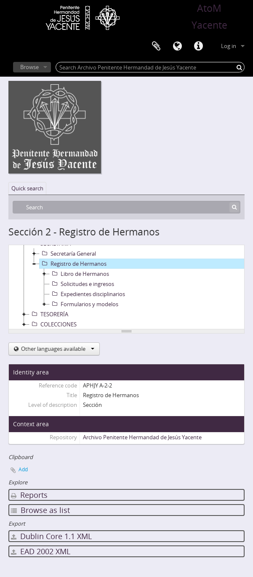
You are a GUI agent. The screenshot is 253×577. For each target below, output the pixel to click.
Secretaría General (68, 253)
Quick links (198, 46)
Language (177, 46)
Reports (29, 495)
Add (23, 469)
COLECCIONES (53, 324)
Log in (228, 46)
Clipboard (156, 46)
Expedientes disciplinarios (87, 294)
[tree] (126, 287)
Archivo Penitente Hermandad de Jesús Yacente (142, 437)
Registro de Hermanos (73, 264)
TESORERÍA (48, 314)
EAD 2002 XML (40, 551)
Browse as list (40, 510)
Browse (29, 67)
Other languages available (57, 349)
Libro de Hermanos (79, 274)
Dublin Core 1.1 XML (51, 536)
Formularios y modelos (84, 304)
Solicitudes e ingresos (82, 284)
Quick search (27, 188)
